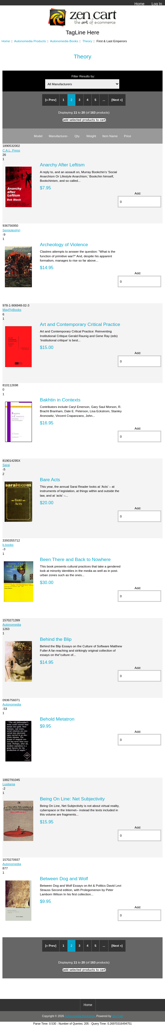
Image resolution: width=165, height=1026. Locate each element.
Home (139, 4)
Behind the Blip (56, 639)
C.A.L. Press (11, 150)
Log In (156, 4)
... (104, 99)
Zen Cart (117, 1016)
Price (127, 136)
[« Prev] (50, 99)
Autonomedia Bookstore (80, 1016)
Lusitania (8, 784)
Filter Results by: (83, 76)
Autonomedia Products (30, 41)
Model (38, 136)
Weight (91, 136)
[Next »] (117, 99)
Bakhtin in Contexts (60, 400)
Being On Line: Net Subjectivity (72, 798)
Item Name (110, 136)
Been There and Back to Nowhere (75, 559)
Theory (87, 41)
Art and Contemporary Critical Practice (80, 324)
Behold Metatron (57, 719)
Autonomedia (11, 624)
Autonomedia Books (64, 41)
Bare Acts (50, 479)
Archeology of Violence (64, 244)
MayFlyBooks (11, 309)
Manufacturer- (58, 136)
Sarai (6, 465)
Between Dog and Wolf (64, 878)
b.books (8, 544)
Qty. (77, 136)
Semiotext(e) (11, 230)
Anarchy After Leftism (62, 164)
